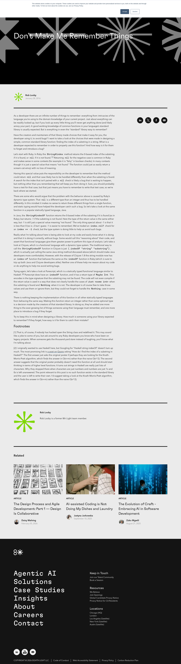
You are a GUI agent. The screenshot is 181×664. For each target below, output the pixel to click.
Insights (31, 598)
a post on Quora (55, 352)
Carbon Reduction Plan (128, 661)
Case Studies (39, 590)
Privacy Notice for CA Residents (104, 601)
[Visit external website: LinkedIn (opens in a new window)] (17, 652)
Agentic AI (35, 573)
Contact (29, 623)
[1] (52, 157)
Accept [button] (124, 11)
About (24, 606)
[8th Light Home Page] (18, 552)
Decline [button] (135, 11)
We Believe (95, 592)
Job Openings (96, 595)
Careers (29, 615)
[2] (23, 274)
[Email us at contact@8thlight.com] (33, 652)
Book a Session (96, 580)
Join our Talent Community (102, 577)
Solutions (33, 581)
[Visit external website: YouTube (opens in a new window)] (25, 652)
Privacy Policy (108, 661)
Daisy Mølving (28, 520)
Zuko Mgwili (132, 520)
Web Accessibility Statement (85, 661)
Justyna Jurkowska (83, 516)
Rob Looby (30, 95)
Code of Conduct (61, 661)
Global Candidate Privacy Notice (104, 598)
